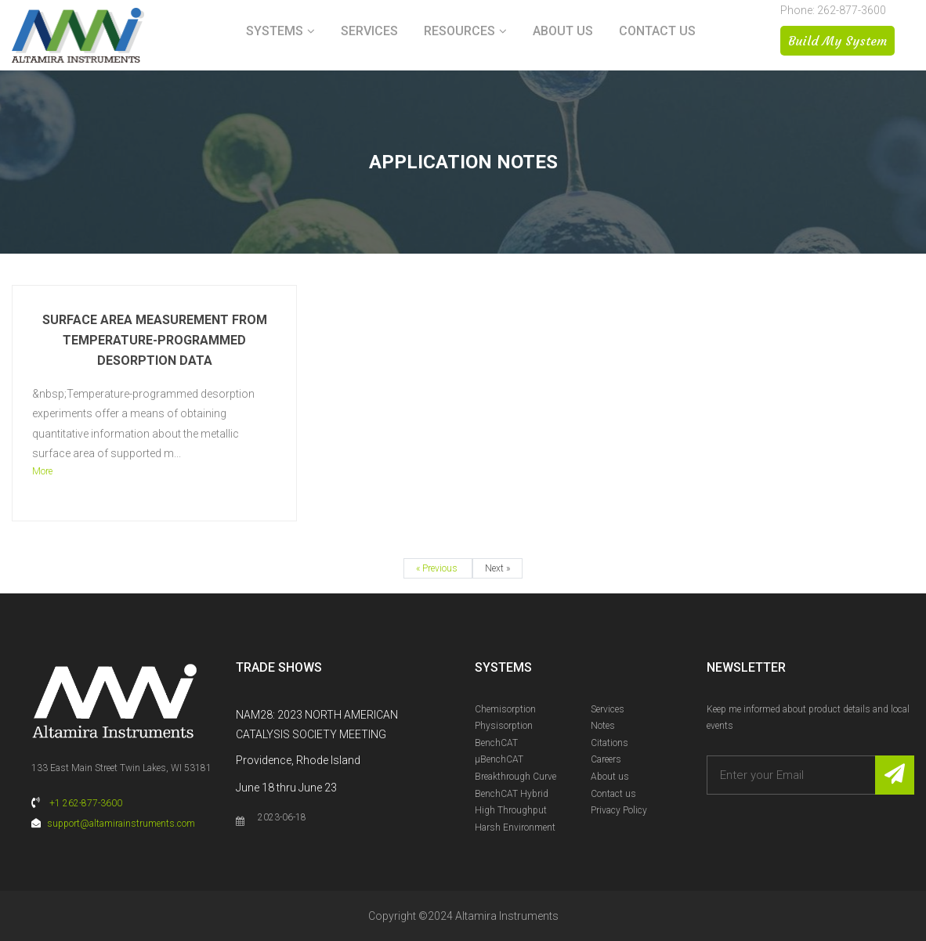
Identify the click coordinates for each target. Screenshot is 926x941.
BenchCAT (496, 742)
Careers (606, 759)
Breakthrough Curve (515, 776)
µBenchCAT (499, 759)
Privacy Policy (619, 810)
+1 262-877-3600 (85, 803)
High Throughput (511, 810)
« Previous (438, 568)
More (42, 471)
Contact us (657, 30)
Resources (459, 30)
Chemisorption (505, 709)
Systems (274, 30)
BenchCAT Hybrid (511, 793)
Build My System (837, 41)
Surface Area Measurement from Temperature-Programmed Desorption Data (154, 339)
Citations (609, 742)
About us (563, 30)
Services (369, 30)
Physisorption (504, 725)
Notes (603, 725)
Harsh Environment (515, 827)
